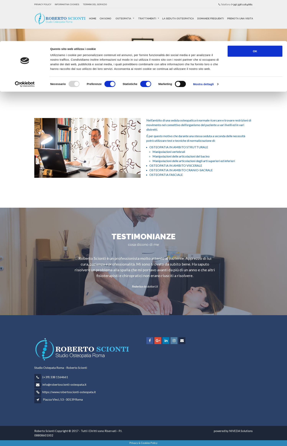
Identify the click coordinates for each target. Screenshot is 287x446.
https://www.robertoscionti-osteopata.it (69, 392)
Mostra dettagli (203, 43)
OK (255, 10)
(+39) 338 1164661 (55, 377)
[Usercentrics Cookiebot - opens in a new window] (25, 43)
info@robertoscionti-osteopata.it (64, 384)
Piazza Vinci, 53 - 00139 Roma (63, 399)
